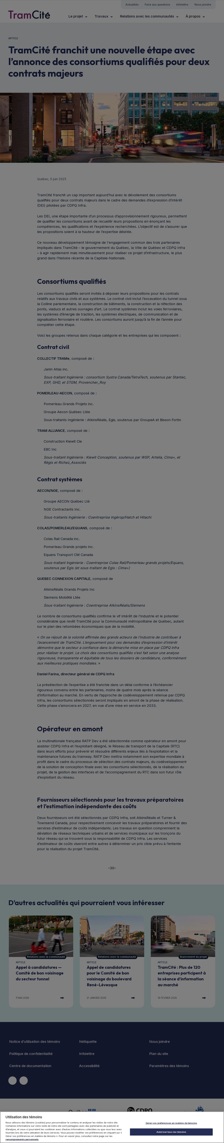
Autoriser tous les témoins (171, 1132)
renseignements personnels (22, 1140)
